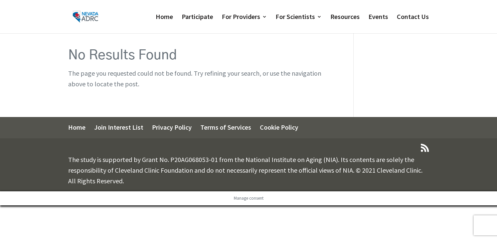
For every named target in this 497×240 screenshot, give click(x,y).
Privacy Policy (172, 127)
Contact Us (413, 17)
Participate (197, 17)
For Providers (241, 17)
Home (164, 17)
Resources (345, 17)
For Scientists (295, 17)
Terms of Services (225, 127)
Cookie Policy (279, 127)
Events (378, 17)
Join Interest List (118, 127)
